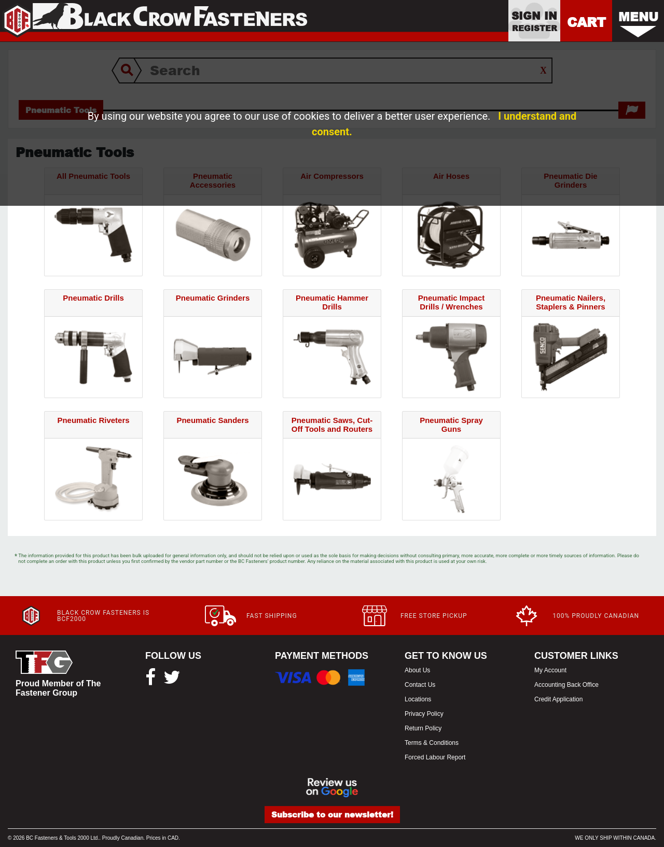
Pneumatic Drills (93, 297)
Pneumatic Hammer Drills (332, 302)
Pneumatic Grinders (213, 297)
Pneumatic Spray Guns (451, 424)
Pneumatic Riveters (93, 420)
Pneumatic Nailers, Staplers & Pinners (570, 302)
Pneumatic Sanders (212, 420)
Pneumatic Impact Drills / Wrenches (451, 302)
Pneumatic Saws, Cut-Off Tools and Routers (332, 424)
